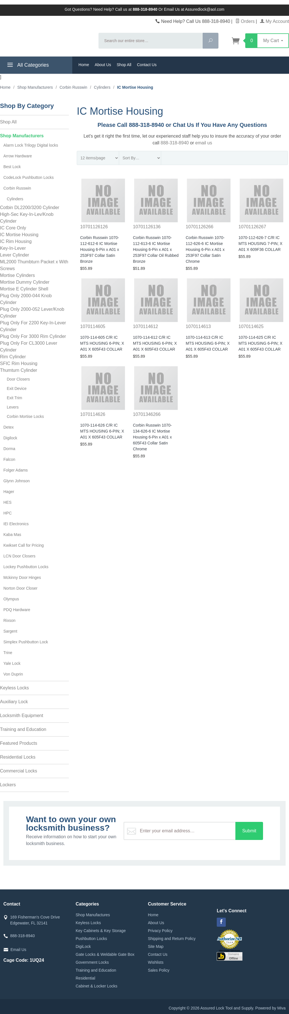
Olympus (11, 599)
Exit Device (17, 388)
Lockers (8, 784)
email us (203, 142)
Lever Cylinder (14, 255)
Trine (7, 652)
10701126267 (252, 226)
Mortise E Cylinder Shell (24, 288)
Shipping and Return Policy (172, 938)
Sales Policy (158, 970)
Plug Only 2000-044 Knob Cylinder (26, 299)
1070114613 (198, 326)
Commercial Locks (18, 770)
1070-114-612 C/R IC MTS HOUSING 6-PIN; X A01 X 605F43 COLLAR (155, 343)
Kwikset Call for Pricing (23, 545)
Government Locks (92, 962)
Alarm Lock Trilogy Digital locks (30, 145)
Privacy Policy (160, 930)
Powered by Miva (270, 1008)
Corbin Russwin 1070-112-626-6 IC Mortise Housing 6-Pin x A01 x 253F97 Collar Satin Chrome (205, 249)
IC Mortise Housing (19, 234)
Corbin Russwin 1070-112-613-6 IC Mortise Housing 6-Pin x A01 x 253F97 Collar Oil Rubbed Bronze (156, 249)
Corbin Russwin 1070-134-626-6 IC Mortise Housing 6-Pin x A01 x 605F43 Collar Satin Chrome (152, 437)
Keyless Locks (14, 687)
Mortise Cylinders (17, 275)
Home (83, 64)
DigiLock (83, 946)
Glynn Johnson (16, 481)
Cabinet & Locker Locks (96, 986)
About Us (103, 64)
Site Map (155, 946)
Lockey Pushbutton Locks (26, 566)
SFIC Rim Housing (18, 363)
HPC (7, 513)
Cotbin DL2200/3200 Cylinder (29, 207)
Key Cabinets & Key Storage (101, 930)
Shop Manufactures (93, 915)
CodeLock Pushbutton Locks (28, 177)
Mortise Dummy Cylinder (24, 282)
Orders (245, 21)
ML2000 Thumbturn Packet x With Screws (34, 265)
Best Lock (12, 166)
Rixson (9, 620)
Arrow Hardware (17, 156)
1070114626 (92, 414)
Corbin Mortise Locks (25, 416)
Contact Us (147, 64)
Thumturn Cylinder (18, 370)
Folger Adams (15, 470)
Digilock (10, 438)
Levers (13, 407)
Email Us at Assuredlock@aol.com (194, 9)
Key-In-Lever (13, 248)
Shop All (124, 64)
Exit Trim (14, 398)
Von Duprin (13, 674)
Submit (249, 830)
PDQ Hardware (16, 609)
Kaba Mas (12, 534)
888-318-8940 (175, 142)
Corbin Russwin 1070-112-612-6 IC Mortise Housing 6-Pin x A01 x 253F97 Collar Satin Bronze (99, 249)
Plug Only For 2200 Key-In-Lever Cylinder (33, 326)
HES (7, 502)
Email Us (18, 949)
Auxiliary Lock (14, 701)
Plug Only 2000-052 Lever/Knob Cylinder (32, 312)
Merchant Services (229, 950)
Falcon (9, 459)
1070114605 (92, 326)
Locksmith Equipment (21, 715)
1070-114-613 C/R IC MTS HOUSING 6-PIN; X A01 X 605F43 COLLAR (208, 343)
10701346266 (147, 414)
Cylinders (15, 199)
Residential (85, 978)
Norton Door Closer (20, 588)
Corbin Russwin (17, 188)
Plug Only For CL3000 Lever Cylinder (28, 346)
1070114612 (145, 326)
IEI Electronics (16, 524)
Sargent (10, 631)
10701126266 (199, 226)
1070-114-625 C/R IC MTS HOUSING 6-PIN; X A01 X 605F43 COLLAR (260, 343)
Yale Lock (11, 663)
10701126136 (147, 226)
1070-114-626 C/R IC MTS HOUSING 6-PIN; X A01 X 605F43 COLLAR (102, 431)
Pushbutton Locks (91, 938)
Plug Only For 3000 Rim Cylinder (33, 336)
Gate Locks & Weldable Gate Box (105, 954)
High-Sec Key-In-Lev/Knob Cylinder (26, 217)
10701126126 (94, 226)
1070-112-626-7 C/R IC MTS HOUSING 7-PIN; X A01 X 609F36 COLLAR (260, 243)
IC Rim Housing (16, 241)
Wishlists (155, 962)
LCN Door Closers (19, 556)
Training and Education (23, 729)
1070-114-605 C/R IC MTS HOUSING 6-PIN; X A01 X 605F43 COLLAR (102, 343)
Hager (8, 491)
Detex (8, 427)
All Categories (27, 66)
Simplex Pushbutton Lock (25, 642)
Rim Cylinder (13, 356)
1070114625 (251, 326)
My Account (274, 21)
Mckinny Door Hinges (22, 577)
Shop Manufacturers (22, 135)
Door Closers (18, 379)
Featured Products (18, 743)
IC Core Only (13, 227)
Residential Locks (17, 757)
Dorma (9, 448)
